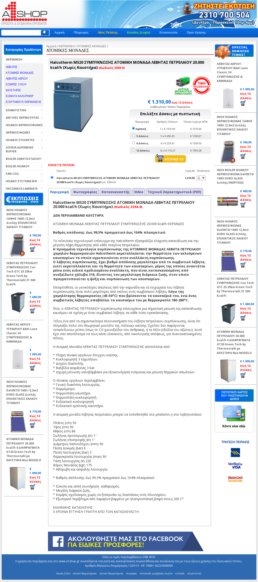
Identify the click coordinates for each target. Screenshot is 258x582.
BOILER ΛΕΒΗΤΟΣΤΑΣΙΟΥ (23, 159)
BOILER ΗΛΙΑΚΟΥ (18, 166)
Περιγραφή (59, 192)
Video (138, 192)
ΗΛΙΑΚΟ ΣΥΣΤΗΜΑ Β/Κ (21, 181)
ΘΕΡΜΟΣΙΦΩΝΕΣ (18, 133)
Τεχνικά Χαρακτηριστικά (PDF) (174, 192)
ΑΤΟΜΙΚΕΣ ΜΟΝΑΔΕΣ (91, 46)
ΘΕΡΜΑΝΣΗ (14, 59)
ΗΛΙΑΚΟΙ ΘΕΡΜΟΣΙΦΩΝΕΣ (24, 125)
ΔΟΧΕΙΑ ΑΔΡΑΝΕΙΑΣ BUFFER (20, 149)
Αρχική (59, 32)
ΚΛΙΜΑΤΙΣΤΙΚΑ (16, 110)
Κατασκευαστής (116, 192)
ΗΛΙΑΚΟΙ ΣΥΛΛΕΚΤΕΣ (20, 140)
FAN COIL (12, 174)
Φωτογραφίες (85, 192)
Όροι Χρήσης (196, 32)
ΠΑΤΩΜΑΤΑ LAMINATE (22, 189)
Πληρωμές (81, 32)
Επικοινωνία (168, 32)
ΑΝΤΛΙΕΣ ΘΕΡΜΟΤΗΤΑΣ (22, 118)
